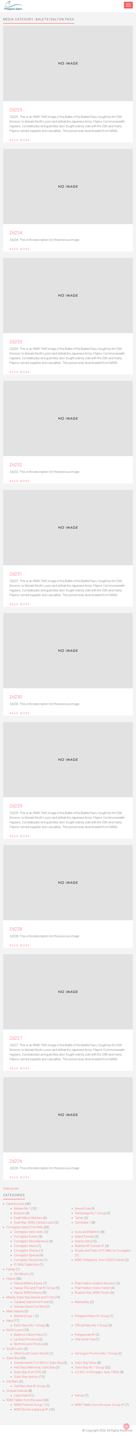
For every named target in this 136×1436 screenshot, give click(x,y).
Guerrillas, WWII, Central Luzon (34, 1222)
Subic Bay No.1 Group (89, 1367)
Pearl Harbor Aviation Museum (95, 1283)
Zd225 (16, 109)
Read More (20, 140)
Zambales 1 (83, 1222)
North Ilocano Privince (29, 1344)
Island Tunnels (84, 1236)
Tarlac (79, 1218)
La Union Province (26, 1339)
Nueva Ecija (82, 1208)
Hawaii (10, 1278)
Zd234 (16, 232)
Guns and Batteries (87, 1232)
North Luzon (14, 1330)
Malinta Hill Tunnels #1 (89, 1246)
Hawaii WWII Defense (28, 1292)
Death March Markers (28, 1218)
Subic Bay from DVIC (28, 1372)
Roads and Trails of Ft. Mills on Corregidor (103, 1250)
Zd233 (16, 341)
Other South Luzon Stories (31, 1353)
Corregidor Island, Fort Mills (24, 1227)
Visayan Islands (16, 1390)
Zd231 (16, 574)
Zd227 (16, 1038)
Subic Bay (13, 1358)
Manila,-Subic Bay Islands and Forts (30, 1297)
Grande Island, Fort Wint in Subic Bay (38, 1362)
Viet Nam (12, 1381)
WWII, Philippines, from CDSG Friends (99, 1260)
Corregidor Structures (28, 1260)
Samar (79, 1395)
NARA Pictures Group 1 (29, 1404)
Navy (9, 1320)
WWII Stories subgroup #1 (31, 1409)
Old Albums (21, 1274)
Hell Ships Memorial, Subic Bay (34, 1367)
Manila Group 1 (24, 1316)
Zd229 (16, 805)
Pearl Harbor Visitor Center (92, 1288)
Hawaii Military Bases (28, 1283)
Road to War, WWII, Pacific (92, 1292)
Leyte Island (21, 1395)
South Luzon (14, 1348)
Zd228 (16, 928)
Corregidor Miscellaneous (31, 1241)
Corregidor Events (26, 1236)
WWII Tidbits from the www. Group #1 (100, 1404)
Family (10, 1269)
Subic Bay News (85, 1362)
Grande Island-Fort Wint (29, 1306)
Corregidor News (25, 1246)
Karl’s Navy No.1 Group (29, 1325)
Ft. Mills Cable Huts (26, 1264)
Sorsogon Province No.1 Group (96, 1353)
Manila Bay (82, 1302)
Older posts (11, 1188)
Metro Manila (15, 1311)
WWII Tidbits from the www (24, 1400)
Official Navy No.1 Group (91, 1325)
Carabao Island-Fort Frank (31, 1302)
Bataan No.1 (22, 1208)
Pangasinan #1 (85, 1334)
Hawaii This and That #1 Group (34, 1288)
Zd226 (16, 1161)
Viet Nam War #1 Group (29, 1386)
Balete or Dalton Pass (28, 1334)
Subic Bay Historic (26, 1376)
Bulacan (19, 1213)
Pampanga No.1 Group (90, 1213)
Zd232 (16, 464)
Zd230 (16, 697)
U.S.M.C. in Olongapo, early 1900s (97, 1372)
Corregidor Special (26, 1255)
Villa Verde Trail (85, 1339)
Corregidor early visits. (29, 1232)
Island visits (83, 1241)
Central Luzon (15, 1204)
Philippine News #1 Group (92, 1316)
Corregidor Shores (26, 1250)
